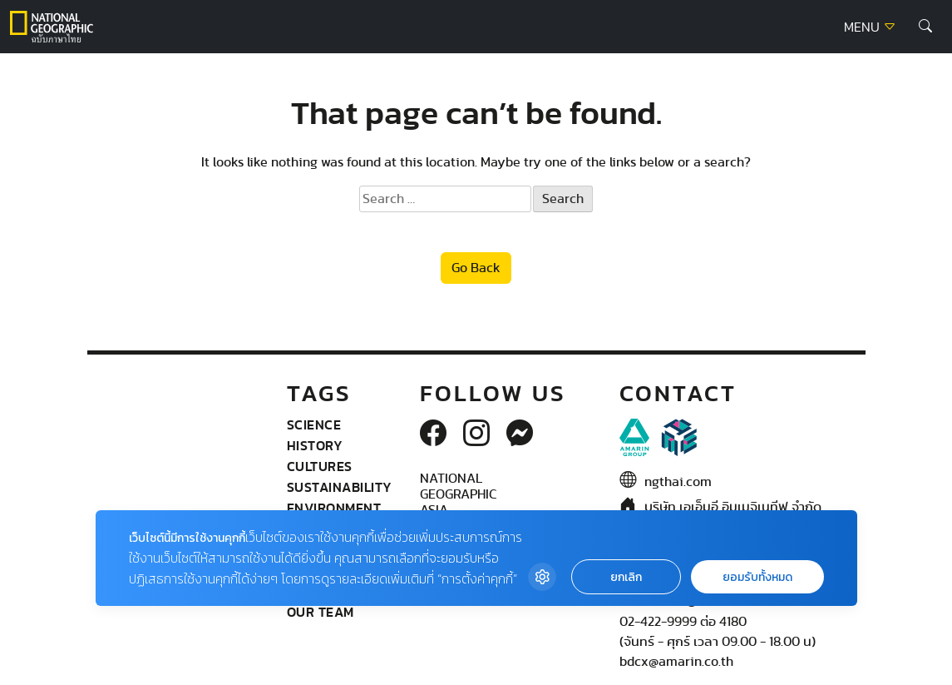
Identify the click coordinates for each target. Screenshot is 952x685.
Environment (334, 508)
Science (314, 424)
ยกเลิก (626, 577)
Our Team (320, 612)
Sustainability (339, 487)
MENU (870, 27)
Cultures (320, 466)
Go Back (476, 268)
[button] (925, 27)
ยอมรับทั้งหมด (757, 577)
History (315, 445)
